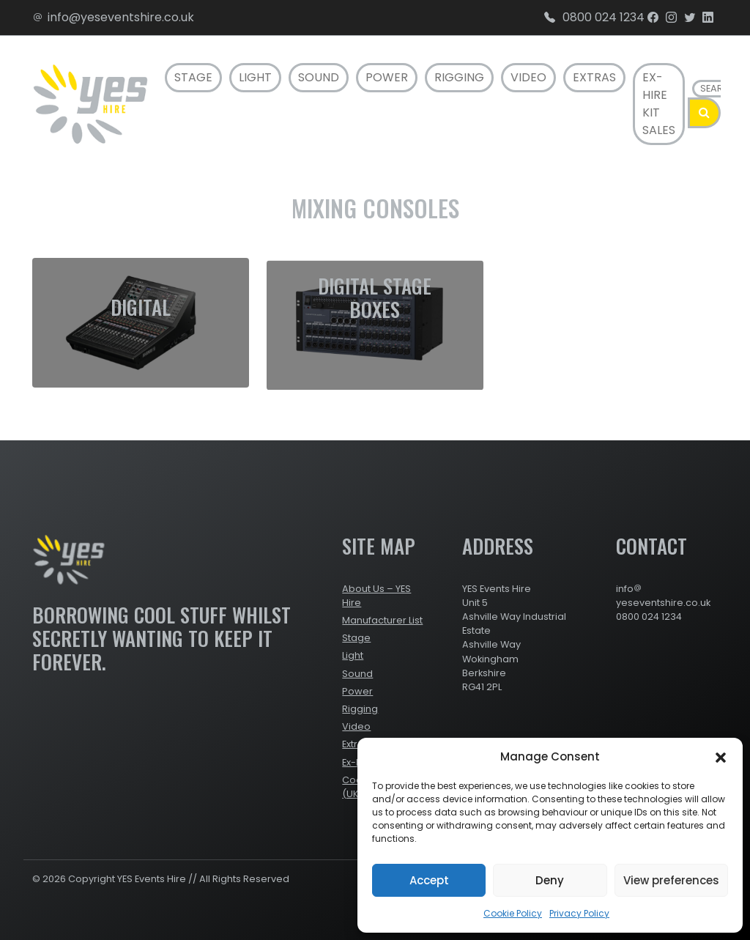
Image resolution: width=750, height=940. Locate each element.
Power (386, 77)
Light (255, 77)
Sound (318, 77)
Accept (429, 880)
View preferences (671, 880)
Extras (594, 77)
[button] (720, 757)
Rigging (459, 77)
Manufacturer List (382, 620)
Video (528, 77)
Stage (193, 77)
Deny (549, 880)
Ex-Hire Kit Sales (658, 103)
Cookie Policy (512, 913)
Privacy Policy (579, 913)
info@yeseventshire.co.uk (113, 17)
